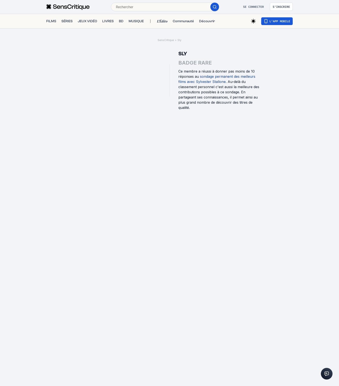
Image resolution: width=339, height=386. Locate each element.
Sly (179, 40)
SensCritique (166, 40)
